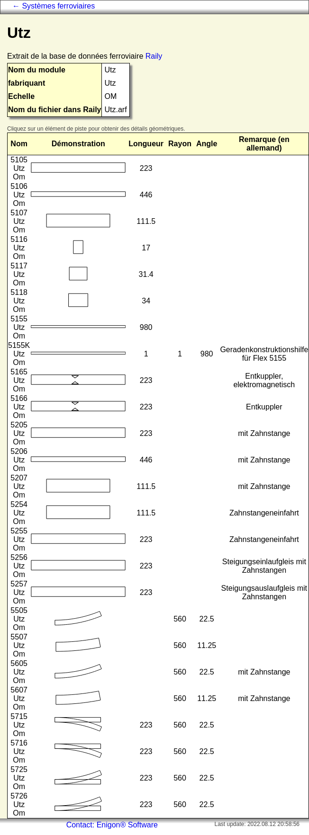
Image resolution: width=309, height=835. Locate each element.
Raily (154, 56)
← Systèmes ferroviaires (53, 6)
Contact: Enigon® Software (112, 825)
